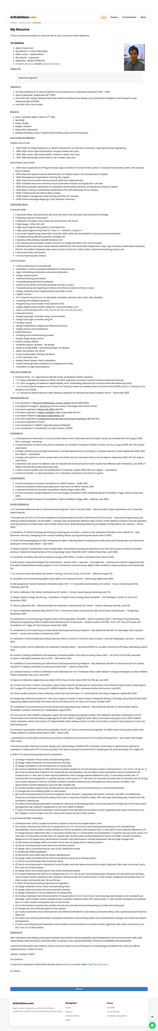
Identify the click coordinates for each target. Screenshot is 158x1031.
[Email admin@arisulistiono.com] (152, 1017)
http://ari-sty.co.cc (97, 964)
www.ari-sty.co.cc (51, 63)
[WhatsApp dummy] (152, 1025)
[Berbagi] (15, 971)
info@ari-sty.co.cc (24, 63)
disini (68, 964)
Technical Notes (129, 17)
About (143, 17)
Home (103, 17)
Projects (114, 17)
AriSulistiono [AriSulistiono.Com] (23, 17)
